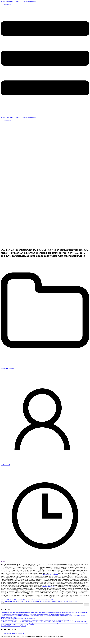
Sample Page (7, 4)
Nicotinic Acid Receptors (7, 368)
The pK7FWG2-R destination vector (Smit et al (13, 626)
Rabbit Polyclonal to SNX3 (48, 586)
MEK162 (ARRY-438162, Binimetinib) (53, 574)
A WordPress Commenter (10, 633)
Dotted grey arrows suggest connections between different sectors (18, 618)
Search (2, 602)
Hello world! (22, 633)
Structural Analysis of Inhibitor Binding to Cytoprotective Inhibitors (18, 1)
